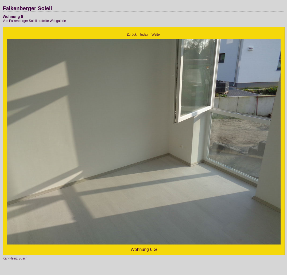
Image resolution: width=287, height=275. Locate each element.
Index (144, 34)
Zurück (132, 34)
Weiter (156, 34)
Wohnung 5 (13, 16)
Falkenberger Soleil (27, 8)
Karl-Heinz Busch (15, 258)
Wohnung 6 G (144, 249)
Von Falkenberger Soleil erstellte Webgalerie (34, 21)
